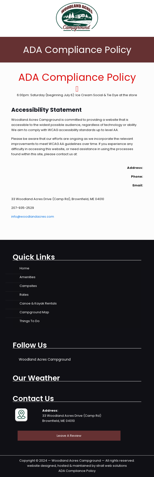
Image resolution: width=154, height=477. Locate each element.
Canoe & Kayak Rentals (38, 303)
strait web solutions (111, 465)
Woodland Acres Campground (45, 359)
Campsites (28, 286)
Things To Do (30, 321)
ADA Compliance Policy (77, 470)
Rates (24, 294)
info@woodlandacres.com (32, 216)
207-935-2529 (22, 207)
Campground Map (34, 312)
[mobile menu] (147, 10)
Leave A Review (69, 435)
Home (24, 268)
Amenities (27, 277)
